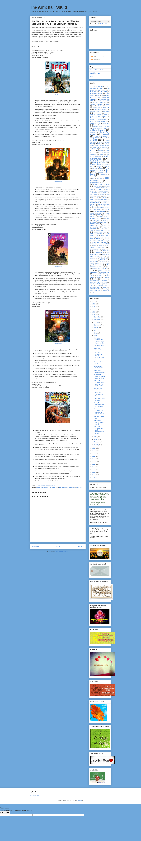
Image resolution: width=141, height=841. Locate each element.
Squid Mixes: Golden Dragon (99, 371)
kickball (98, 196)
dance (96, 145)
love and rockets (103, 199)
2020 (94, 448)
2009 (94, 477)
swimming (100, 256)
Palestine (105, 223)
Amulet (97, 95)
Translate (103, 24)
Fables (101, 154)
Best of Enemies (95, 114)
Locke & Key (95, 197)
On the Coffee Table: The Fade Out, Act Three (99, 376)
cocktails (106, 134)
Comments (95, 60)
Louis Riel (93, 199)
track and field (96, 268)
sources (101, 247)
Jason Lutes (93, 192)
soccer (107, 244)
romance (99, 237)
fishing (101, 170)
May (95, 335)
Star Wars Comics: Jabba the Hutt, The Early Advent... (99, 383)
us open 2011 (97, 274)
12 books (100, 86)
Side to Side (95, 242)
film (100, 168)
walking (95, 279)
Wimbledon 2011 (95, 284)
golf (93, 178)
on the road (103, 222)
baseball (106, 107)
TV (91, 270)
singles (104, 242)
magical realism (102, 201)
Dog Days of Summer (100, 147)
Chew (105, 128)
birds (105, 114)
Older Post (80, 546)
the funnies (79, 487)
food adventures (99, 172)
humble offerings (100, 187)
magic (91, 201)
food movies (103, 174)
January (96, 444)
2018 (94, 453)
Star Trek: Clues (98, 345)
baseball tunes (94, 111)
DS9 (92, 150)
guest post (94, 184)
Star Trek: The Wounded (98, 389)
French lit (100, 176)
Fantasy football (95, 164)
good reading (44, 487)
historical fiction (98, 186)
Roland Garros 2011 (100, 232)
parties (92, 225)
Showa (108, 240)
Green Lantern (105, 182)
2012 (94, 469)
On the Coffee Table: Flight (98, 367)
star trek (106, 251)
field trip (94, 168)
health (101, 184)
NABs (98, 215)
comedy (105, 138)
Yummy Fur (106, 290)
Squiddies (96, 251)
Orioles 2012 (94, 224)
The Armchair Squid (48, 7)
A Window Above (96, 93)
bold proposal (102, 119)
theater (97, 263)
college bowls (94, 138)
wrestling (105, 288)
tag (96, 258)
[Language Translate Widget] (100, 21)
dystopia (100, 150)
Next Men (100, 216)
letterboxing (106, 196)
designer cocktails (105, 145)
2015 (94, 461)
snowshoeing (100, 243)
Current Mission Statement (98, 70)
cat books (106, 126)
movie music (97, 209)
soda (94, 245)
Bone (91, 121)
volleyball (99, 277)
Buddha (95, 125)
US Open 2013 (100, 275)
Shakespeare (100, 240)
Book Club (100, 121)
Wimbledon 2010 (102, 282)
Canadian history (97, 126)
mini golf (107, 207)
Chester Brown (97, 128)
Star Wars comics (70, 487)
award (107, 104)
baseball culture (100, 109)
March (96, 439)
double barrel (94, 149)
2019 (94, 450)
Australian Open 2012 (103, 101)
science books (95, 239)
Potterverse (93, 228)
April (95, 436)
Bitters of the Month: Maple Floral (98, 422)
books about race (95, 123)
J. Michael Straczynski (102, 191)
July (95, 330)
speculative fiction (94, 249)
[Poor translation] (7, 812)
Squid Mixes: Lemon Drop (98, 349)
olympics (93, 222)
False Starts (98, 156)
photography (94, 227)
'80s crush (92, 86)
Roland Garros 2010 (102, 230)
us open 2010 (105, 272)
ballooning (106, 105)
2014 (94, 464)
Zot (93, 292)
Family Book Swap (96, 161)
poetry (105, 227)
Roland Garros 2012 (96, 233)
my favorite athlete (100, 211)
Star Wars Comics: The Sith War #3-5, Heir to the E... (99, 340)
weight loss (93, 282)
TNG (100, 267)
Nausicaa (105, 214)
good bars (99, 178)
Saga (105, 237)
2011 (94, 472)
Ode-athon (106, 218)
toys (108, 266)
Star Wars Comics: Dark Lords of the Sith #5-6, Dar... (99, 411)
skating (92, 244)
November (97, 319)
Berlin (105, 113)
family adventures (99, 157)
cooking (101, 142)
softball (100, 245)
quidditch (101, 228)
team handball (94, 260)
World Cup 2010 (95, 289)
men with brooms (98, 207)
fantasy (107, 161)
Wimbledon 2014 (95, 287)
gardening (107, 176)
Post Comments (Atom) (61, 551)
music (107, 209)
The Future (103, 261)
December (97, 317)
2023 (94, 309)
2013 (94, 466)
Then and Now (105, 263)
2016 (94, 458)
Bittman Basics (95, 118)
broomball (106, 123)
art (102, 95)
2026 (94, 301)
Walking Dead (104, 279)
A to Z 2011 (101, 90)
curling (99, 144)
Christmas (92, 132)
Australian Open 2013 (99, 102)
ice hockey (99, 189)
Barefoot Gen (96, 107)
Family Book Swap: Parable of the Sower (99, 404)
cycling (106, 143)
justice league (93, 194)
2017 (94, 456)
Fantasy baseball (98, 163)
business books (104, 125)
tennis (102, 260)
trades (104, 268)
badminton (99, 105)
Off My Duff (95, 220)
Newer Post (35, 546)
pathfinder (103, 225)
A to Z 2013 (103, 92)
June (95, 333)
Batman (95, 113)
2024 (94, 306)
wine (104, 287)
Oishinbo (105, 220)
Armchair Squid (34, 795)
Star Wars (62, 487)
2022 (94, 312)
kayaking (102, 194)
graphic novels (94, 182)
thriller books (97, 265)
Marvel (92, 204)
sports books (105, 249)
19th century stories (99, 87)
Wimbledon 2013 (102, 285)
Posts (93, 57)
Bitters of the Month (98, 116)
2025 (94, 304)
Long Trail (104, 197)
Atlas (99, 97)
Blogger (80, 800)
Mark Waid (105, 202)
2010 (94, 475)
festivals (99, 166)
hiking (107, 184)
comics (38, 487)
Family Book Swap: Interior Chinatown (99, 394)
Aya (93, 105)
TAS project (103, 258)
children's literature (97, 130)
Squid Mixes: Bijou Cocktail (99, 399)
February (97, 442)
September (97, 325)
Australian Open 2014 (96, 104)
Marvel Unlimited (53, 487)
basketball (106, 111)
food (107, 170)
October (96, 322)
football (92, 176)
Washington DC (94, 280)
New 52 (92, 216)
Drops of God (104, 148)
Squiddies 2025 (95, 73)
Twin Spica (101, 270)
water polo (105, 280)
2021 (94, 315)
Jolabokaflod (103, 192)
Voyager (106, 277)
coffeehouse (104, 136)
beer (101, 113)
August (96, 328)
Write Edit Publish (95, 290)
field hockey (106, 166)
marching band (94, 202)
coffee (96, 136)
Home (58, 546)
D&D (91, 145)
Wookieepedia (58, 94)
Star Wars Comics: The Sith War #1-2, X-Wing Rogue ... (99, 356)
